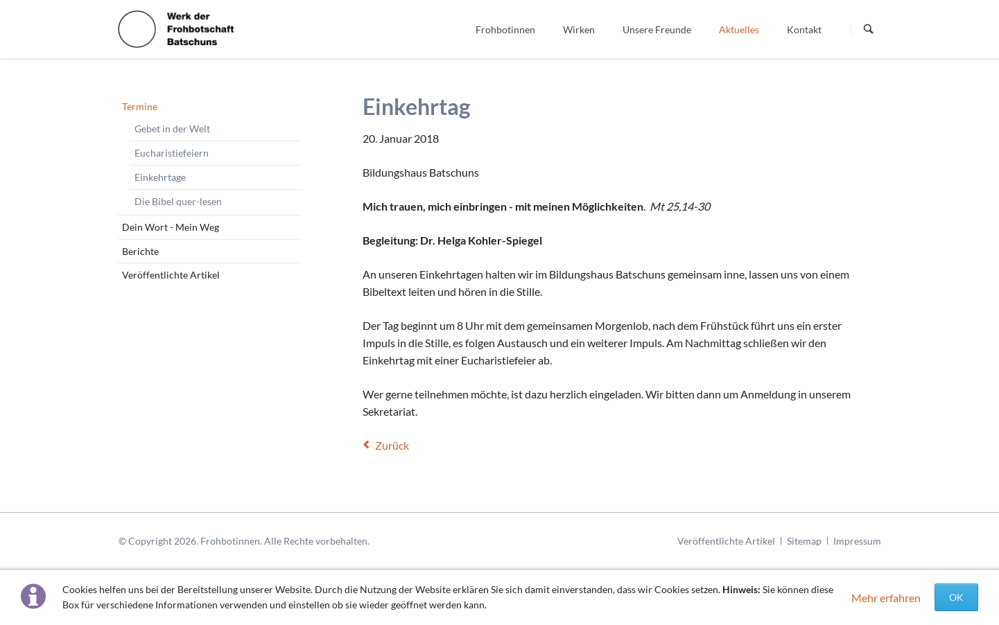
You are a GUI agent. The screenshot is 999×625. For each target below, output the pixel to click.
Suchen (868, 30)
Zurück (392, 445)
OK (956, 597)
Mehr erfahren (886, 597)
